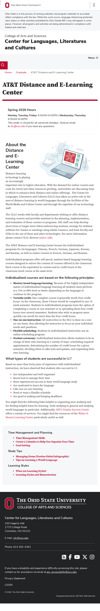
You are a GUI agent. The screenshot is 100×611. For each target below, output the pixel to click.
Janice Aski (45, 237)
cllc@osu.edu (20, 538)
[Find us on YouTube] (77, 558)
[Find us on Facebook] (70, 558)
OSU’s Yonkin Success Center (72, 409)
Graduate (21, 72)
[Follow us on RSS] (64, 558)
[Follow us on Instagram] (92, 558)
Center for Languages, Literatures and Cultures (45, 44)
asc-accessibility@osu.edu (62, 572)
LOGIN (8, 584)
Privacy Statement (15, 578)
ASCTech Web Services (85, 596)
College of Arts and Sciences (25, 36)
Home (8, 72)
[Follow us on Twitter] (84, 558)
